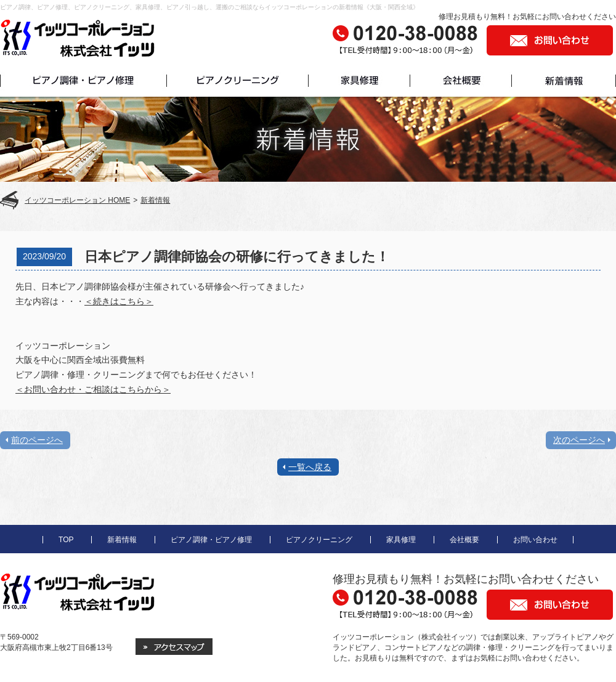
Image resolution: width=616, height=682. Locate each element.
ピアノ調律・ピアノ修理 (211, 539)
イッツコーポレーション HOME (77, 200)
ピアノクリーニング (319, 539)
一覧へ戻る (309, 467)
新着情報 (155, 200)
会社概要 (464, 539)
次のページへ (579, 440)
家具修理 (401, 539)
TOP (66, 539)
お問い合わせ (535, 539)
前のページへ (37, 440)
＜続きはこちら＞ (118, 301)
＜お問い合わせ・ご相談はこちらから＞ (93, 389)
